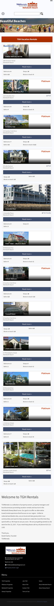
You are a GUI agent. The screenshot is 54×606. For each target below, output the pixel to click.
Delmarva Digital (42, 601)
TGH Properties (6, 581)
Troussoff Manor (10, 314)
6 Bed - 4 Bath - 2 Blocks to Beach (15, 244)
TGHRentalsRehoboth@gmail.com (16, 565)
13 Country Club (10, 127)
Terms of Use (25, 591)
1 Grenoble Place (10, 209)
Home (40, 581)
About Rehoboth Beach (45, 584)
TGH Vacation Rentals (27, 39)
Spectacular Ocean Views (13, 419)
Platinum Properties (7, 584)
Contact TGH (25, 588)
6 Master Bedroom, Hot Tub (13, 56)
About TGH (25, 584)
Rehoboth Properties (7, 588)
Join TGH (24, 581)
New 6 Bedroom (10, 384)
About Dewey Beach (44, 588)
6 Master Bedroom (11, 279)
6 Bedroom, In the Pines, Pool (14, 92)
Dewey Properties (6, 591)
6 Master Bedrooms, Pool (13, 162)
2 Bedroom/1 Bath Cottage (13, 349)
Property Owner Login (12, 568)
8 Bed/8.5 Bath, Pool (11, 466)
